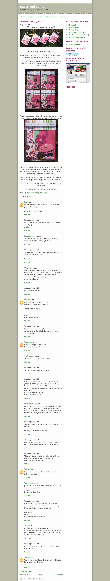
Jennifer (29, 268)
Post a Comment (26, 571)
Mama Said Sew (32, 404)
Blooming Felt (31, 236)
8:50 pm (27, 337)
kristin (28, 469)
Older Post (59, 575)
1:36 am (27, 464)
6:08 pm (27, 230)
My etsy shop (73, 30)
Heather (29, 342)
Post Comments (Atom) (37, 579)
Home (23, 17)
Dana (28, 300)
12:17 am (27, 373)
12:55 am (27, 398)
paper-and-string (32, 6)
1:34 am (27, 448)
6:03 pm (27, 215)
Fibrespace (30, 356)
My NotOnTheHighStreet (77, 32)
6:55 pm (27, 294)
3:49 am (27, 495)
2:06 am (27, 568)
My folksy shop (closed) (77, 37)
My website (72, 25)
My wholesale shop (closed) (78, 35)
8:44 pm (27, 520)
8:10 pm (27, 321)
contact (30, 17)
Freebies (40, 17)
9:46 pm (27, 362)
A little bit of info (51, 17)
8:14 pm (27, 552)
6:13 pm (27, 262)
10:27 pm (27, 538)
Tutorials (63, 17)
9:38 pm (27, 350)
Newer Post (24, 575)
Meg (27, 557)
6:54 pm (27, 282)
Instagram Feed (74, 44)
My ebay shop (73, 27)
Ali (27, 526)
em (27, 202)
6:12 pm (27, 244)
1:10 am (27, 434)
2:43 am (27, 477)
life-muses (30, 483)
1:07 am (27, 416)
